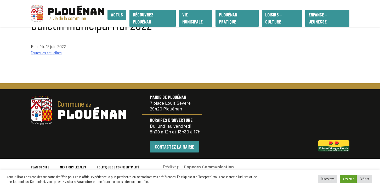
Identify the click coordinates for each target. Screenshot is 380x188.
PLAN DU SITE (40, 167)
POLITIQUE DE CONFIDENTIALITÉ (118, 167)
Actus (117, 14)
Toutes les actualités (46, 52)
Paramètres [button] (327, 179)
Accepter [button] (348, 179)
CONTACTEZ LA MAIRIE (174, 147)
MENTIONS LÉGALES (73, 167)
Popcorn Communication (209, 166)
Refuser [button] (364, 179)
